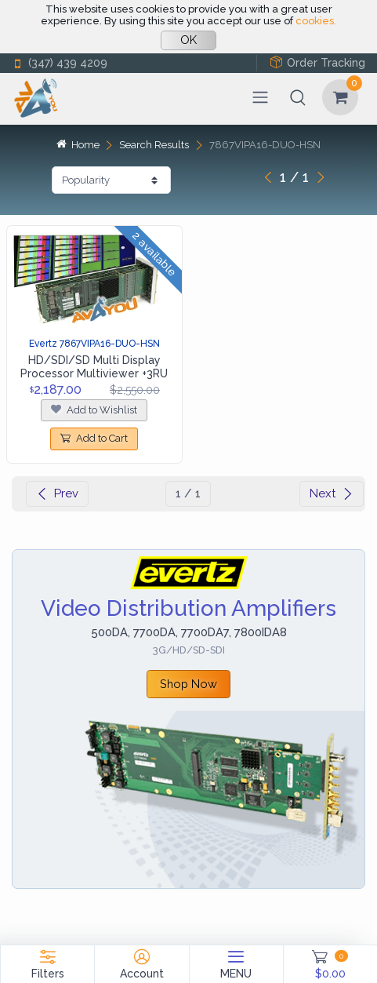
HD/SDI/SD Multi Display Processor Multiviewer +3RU (94, 367)
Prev (57, 493)
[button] (298, 97)
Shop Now (188, 683)
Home (77, 145)
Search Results (154, 145)
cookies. (315, 21)
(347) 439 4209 (59, 63)
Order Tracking (317, 62)
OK (188, 40)
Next (331, 493)
